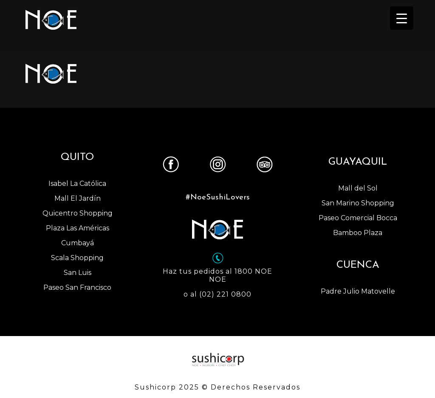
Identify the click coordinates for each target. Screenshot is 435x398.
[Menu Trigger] (401, 18)
